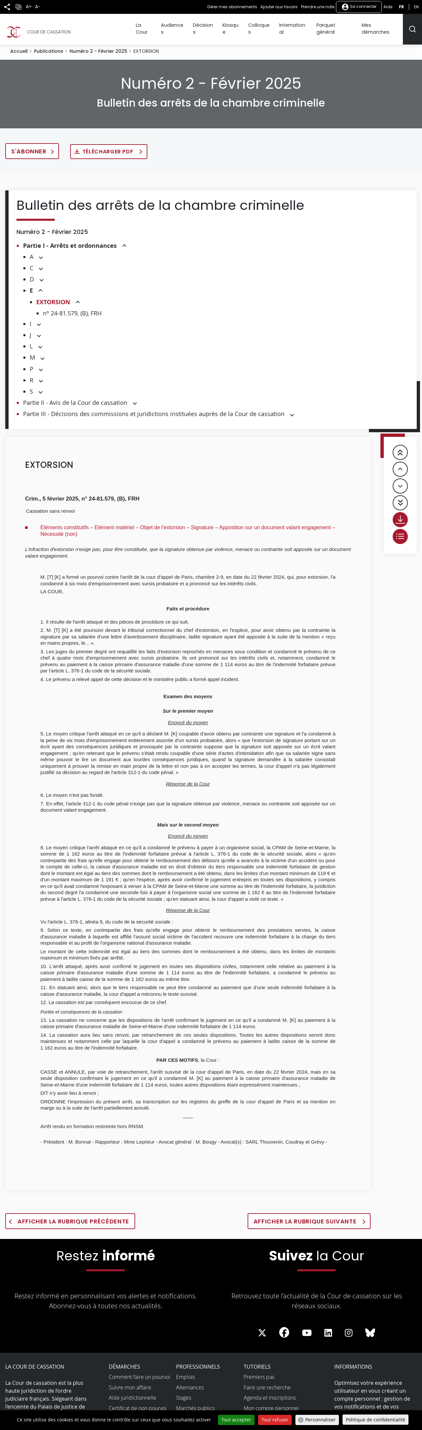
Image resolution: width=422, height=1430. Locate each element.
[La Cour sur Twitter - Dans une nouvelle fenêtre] (262, 1326)
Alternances (190, 1381)
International (299, 25)
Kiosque (240, 25)
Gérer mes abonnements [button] (232, 7)
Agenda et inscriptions (270, 1391)
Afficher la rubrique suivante (306, 1215)
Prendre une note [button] (317, 7)
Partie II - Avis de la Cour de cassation (75, 396)
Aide (387, 7)
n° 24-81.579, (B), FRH (72, 307)
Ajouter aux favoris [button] (279, 7)
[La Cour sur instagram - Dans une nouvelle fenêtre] (348, 1326)
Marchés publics (195, 1402)
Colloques (267, 25)
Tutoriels (257, 1360)
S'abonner (28, 145)
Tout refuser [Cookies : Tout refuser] (274, 1419)
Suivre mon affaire (130, 1381)
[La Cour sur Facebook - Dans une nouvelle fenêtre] (284, 1326)
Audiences (185, 25)
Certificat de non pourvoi (137, 1402)
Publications (48, 45)
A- (38, 7)
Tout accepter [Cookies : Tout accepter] (236, 1419)
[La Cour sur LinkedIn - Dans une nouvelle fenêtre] (328, 1326)
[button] (124, 239)
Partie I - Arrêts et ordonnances (70, 239)
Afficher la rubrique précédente (73, 1215)
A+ (29, 7)
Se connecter (359, 7)
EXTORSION (53, 296)
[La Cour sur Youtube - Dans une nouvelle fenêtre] (307, 1326)
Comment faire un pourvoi (139, 1370)
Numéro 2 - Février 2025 (98, 45)
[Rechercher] (412, 26)
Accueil (19, 45)
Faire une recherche (267, 1381)
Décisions (214, 25)
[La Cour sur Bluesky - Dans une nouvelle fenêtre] (370, 1326)
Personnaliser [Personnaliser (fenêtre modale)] (320, 1419)
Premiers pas (259, 1370)
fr (401, 7)
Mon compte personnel (271, 1402)
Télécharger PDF (108, 145)
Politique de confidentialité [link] (375, 1419)
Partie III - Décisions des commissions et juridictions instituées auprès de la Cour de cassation (154, 408)
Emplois (185, 1370)
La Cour (158, 25)
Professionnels (198, 1360)
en (416, 7)
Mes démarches (382, 25)
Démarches (124, 1360)
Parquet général (338, 25)
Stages (183, 1391)
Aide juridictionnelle (132, 1391)
